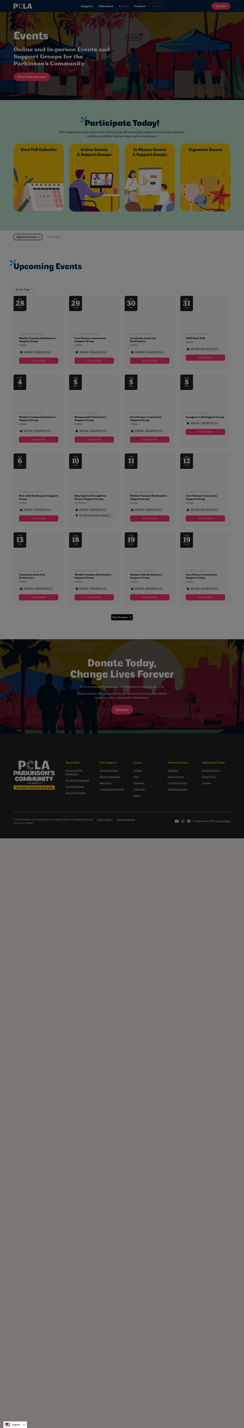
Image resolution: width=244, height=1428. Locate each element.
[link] (38, 361)
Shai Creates (223, 821)
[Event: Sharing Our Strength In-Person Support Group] (94, 490)
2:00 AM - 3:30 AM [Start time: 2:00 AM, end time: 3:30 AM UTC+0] (92, 431)
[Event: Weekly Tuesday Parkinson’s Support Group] (39, 332)
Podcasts (139, 782)
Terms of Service (126, 819)
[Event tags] (38, 345)
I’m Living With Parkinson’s (74, 772)
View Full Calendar (32, 77)
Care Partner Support (112, 789)
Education (105, 6)
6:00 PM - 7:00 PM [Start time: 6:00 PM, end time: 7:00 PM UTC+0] (37, 509)
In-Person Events (177, 782)
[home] (36, 6)
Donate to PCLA (211, 770)
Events (124, 6)
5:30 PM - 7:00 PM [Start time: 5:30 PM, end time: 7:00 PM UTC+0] (92, 509)
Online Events (176, 776)
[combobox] (15, 1424)
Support (87, 6)
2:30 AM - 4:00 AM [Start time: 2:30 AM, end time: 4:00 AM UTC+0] (204, 349)
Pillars (137, 795)
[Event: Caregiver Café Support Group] (205, 411)
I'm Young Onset (75, 786)
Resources (105, 782)
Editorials (139, 789)
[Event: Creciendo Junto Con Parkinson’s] (150, 332)
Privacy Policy (105, 819)
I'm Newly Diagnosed (77, 780)
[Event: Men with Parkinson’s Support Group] (39, 490)
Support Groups (109, 770)
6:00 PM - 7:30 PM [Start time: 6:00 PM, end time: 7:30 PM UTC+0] (37, 352)
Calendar (173, 770)
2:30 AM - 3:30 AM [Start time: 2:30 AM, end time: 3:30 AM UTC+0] (92, 352)
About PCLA (209, 776)
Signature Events (177, 789)
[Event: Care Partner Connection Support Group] (94, 332)
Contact (140, 6)
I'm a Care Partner (76, 792)
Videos (137, 770)
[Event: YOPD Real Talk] (205, 332)
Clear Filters (54, 236)
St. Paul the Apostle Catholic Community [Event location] (95, 515)
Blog (136, 776)
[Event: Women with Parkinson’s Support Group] (94, 411)
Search (156, 6)
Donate (221, 6)
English (12, 1425)
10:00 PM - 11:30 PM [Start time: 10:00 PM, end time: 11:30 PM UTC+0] (149, 352)
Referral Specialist (110, 776)
